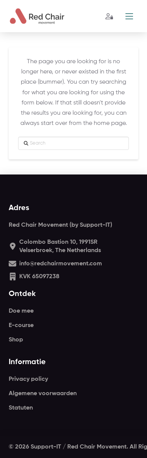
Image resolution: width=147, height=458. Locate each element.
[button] (129, 16)
